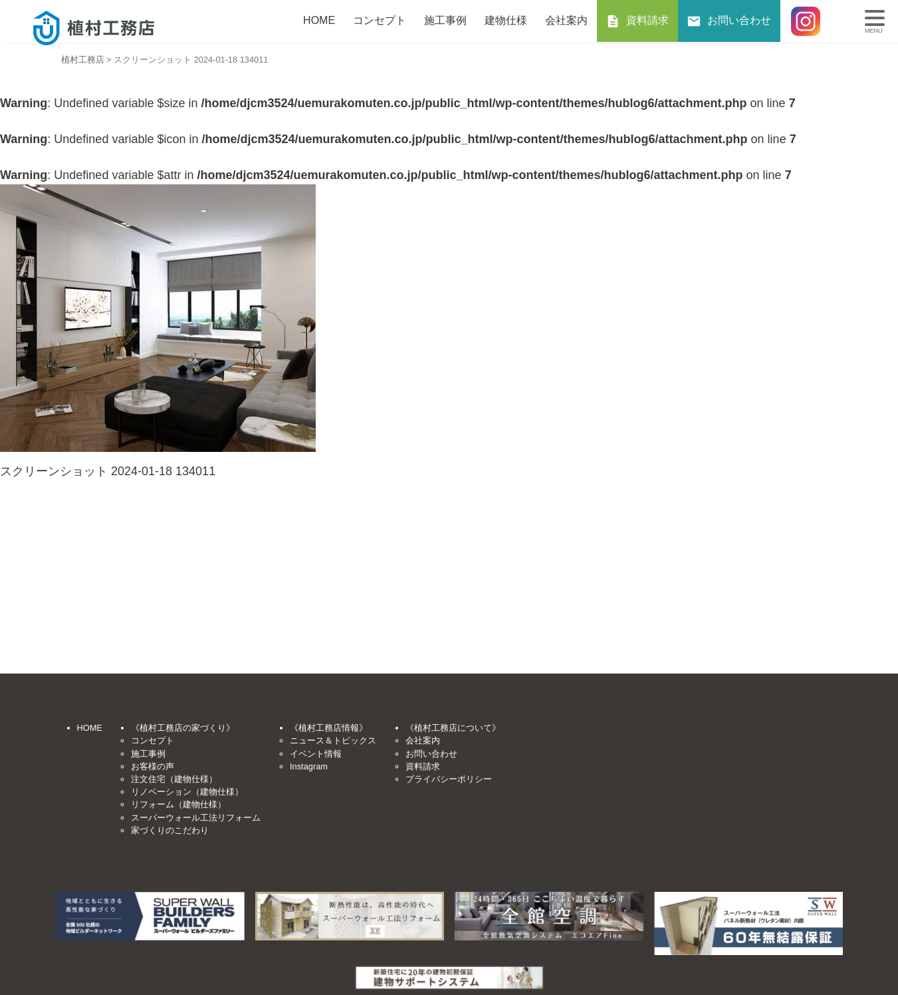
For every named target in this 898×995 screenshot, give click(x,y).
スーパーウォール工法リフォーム (196, 818)
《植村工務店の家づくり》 (183, 728)
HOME (319, 20)
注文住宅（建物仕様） (174, 779)
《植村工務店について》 (453, 728)
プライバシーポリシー (448, 779)
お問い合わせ (739, 20)
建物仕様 (506, 20)
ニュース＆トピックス (333, 740)
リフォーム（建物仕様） (178, 804)
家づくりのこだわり (170, 830)
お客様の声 (152, 766)
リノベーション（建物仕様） (187, 792)
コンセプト (379, 20)
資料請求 (647, 20)
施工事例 (445, 20)
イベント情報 (316, 754)
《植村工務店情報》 (329, 728)
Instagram (309, 766)
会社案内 (566, 20)
